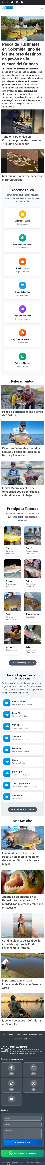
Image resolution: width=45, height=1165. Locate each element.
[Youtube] (21, 2)
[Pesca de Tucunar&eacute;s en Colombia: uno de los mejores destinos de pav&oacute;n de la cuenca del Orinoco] (22, 28)
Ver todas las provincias (22, 809)
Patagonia (33, 1034)
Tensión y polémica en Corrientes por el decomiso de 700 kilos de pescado (21, 140)
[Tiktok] (12, 2)
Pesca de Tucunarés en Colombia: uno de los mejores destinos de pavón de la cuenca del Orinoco (21, 54)
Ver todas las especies (22, 663)
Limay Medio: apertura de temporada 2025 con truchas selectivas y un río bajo (20, 491)
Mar (40, 1034)
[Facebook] (3, 2)
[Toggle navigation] (42, 7)
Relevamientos (15, 1034)
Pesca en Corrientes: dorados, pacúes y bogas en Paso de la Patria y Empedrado (21, 452)
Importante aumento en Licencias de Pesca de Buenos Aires (21, 984)
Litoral (25, 1034)
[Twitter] (17, 2)
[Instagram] (7, 2)
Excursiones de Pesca (22, 1039)
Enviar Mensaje (22, 1142)
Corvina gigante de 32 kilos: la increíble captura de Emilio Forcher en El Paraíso (21, 944)
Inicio (5, 1034)
